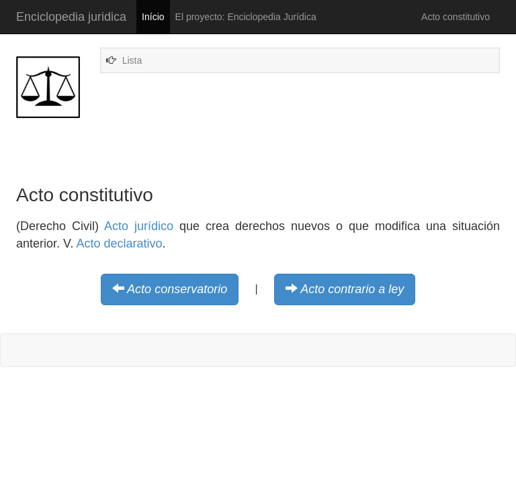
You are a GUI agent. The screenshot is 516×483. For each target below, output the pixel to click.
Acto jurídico (138, 226)
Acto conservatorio (177, 289)
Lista (132, 60)
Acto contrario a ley (352, 289)
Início (153, 16)
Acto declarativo (119, 243)
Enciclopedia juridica (71, 16)
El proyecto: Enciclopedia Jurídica (245, 16)
